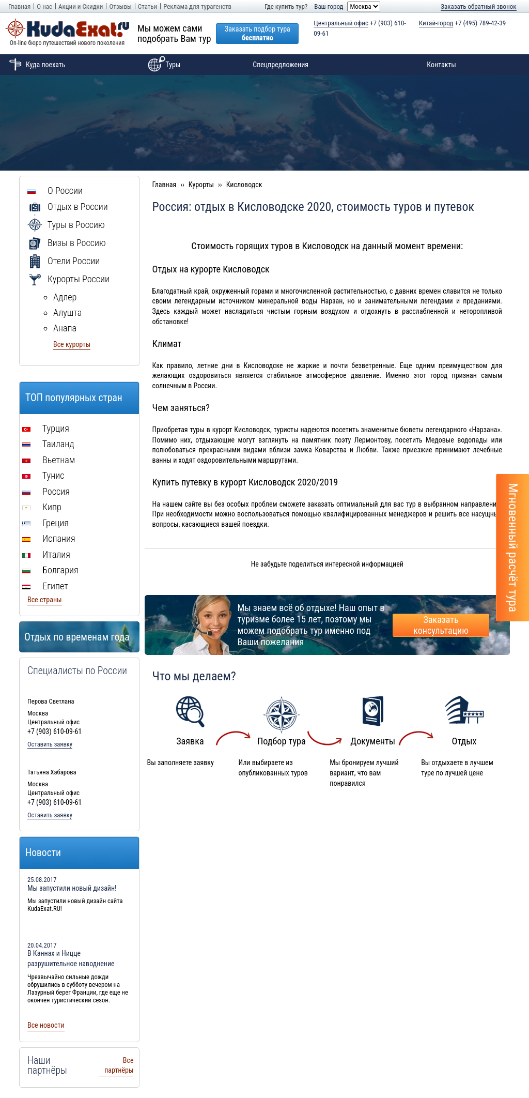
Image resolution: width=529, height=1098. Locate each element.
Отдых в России (67, 206)
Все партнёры (118, 1065)
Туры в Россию (66, 224)
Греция (45, 522)
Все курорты (71, 344)
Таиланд (48, 443)
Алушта (67, 312)
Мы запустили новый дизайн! (72, 888)
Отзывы (120, 6)
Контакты (441, 64)
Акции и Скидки (80, 6)
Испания (48, 538)
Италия (46, 554)
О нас (44, 6)
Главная (19, 6)
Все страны (44, 600)
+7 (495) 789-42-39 (462, 23)
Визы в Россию (66, 242)
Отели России (63, 260)
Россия (46, 491)
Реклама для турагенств (197, 6)
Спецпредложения (280, 64)
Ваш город (328, 6)
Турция (45, 428)
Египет (45, 586)
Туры (162, 64)
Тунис (43, 475)
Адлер (64, 297)
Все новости (46, 1025)
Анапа (64, 328)
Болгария (50, 570)
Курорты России (68, 278)
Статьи (147, 6)
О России (55, 190)
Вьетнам (48, 459)
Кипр (41, 506)
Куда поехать (35, 64)
